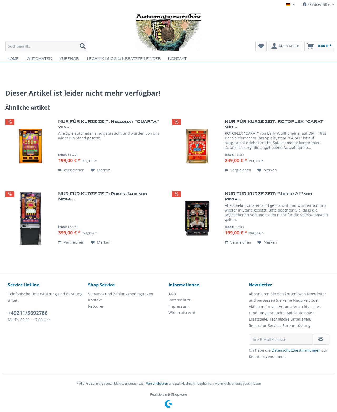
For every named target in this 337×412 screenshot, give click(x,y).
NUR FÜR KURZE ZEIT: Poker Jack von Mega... (102, 197)
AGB (172, 293)
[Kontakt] (177, 58)
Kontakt (95, 299)
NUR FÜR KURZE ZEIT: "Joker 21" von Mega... (268, 197)
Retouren (96, 306)
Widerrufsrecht (181, 312)
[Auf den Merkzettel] (100, 170)
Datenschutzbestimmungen (296, 350)
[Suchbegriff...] (46, 46)
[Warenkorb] (319, 46)
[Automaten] (39, 58)
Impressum (178, 306)
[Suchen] (82, 46)
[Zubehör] (69, 58)
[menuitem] (46, 48)
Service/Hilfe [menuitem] (317, 4)
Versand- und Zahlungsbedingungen (120, 293)
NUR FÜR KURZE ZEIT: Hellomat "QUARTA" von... (108, 124)
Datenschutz (179, 299)
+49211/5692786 (28, 313)
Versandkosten (157, 383)
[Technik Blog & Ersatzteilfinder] (123, 58)
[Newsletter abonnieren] (321, 339)
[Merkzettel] (261, 46)
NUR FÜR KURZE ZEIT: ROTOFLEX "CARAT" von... (275, 124)
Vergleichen (71, 170)
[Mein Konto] (285, 46)
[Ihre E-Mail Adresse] (281, 339)
